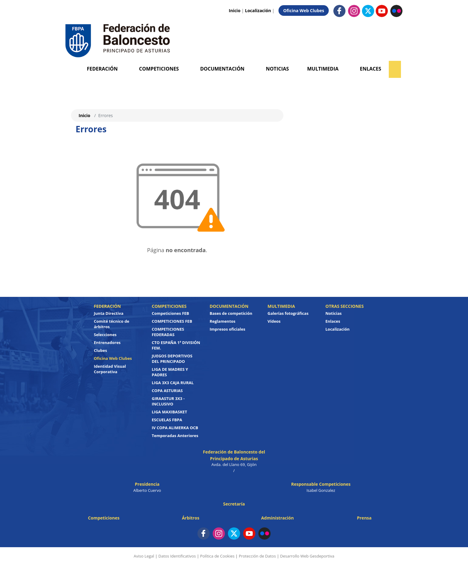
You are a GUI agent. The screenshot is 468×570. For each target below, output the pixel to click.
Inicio (234, 10)
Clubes (100, 350)
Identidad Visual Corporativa (110, 368)
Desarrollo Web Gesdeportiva (307, 556)
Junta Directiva (108, 313)
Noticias (277, 68)
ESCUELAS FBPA (167, 419)
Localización (258, 10)
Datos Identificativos (177, 556)
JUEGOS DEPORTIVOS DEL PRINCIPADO (172, 358)
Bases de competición (231, 313)
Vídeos (274, 321)
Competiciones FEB (170, 313)
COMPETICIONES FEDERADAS (168, 331)
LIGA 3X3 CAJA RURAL (173, 382)
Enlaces (370, 68)
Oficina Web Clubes (303, 10)
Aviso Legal (144, 556)
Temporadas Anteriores (175, 435)
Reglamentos (223, 321)
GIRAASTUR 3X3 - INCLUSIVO (168, 401)
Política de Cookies (217, 556)
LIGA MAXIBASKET (169, 412)
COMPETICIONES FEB (172, 321)
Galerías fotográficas (288, 313)
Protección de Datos (257, 556)
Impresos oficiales (227, 329)
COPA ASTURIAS (167, 390)
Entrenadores (107, 342)
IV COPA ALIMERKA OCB (175, 427)
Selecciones (105, 334)
